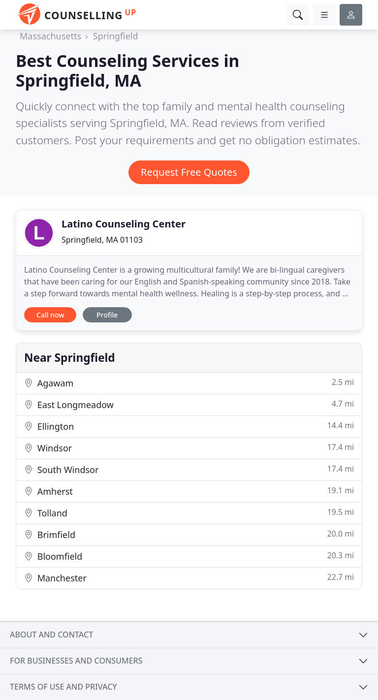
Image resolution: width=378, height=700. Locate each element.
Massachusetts (50, 36)
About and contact (51, 634)
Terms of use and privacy (63, 686)
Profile (107, 314)
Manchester (189, 578)
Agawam (189, 383)
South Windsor (189, 469)
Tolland (189, 513)
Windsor (189, 448)
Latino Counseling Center (124, 223)
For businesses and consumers (76, 660)
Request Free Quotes (189, 172)
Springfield (115, 36)
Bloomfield (189, 556)
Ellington (189, 426)
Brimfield (189, 534)
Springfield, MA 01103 (102, 239)
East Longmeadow (189, 404)
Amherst (189, 491)
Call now (50, 314)
